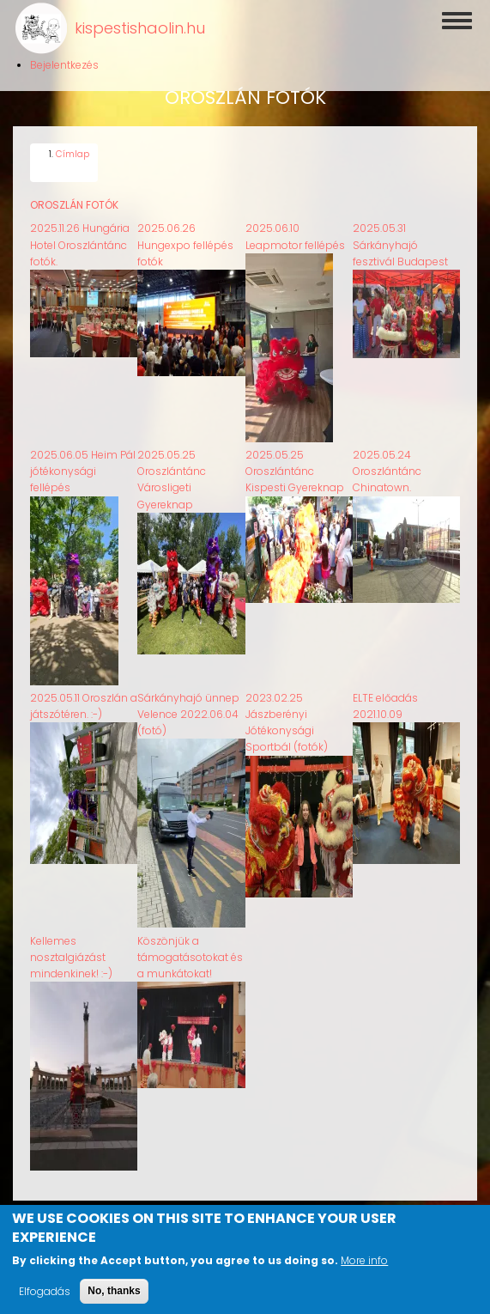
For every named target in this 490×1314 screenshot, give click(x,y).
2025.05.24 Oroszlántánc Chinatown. (387, 463)
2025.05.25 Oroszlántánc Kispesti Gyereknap (294, 463)
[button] (83, 345)
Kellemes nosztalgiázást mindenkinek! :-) (71, 948)
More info (364, 1266)
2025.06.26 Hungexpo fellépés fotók (185, 236)
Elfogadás (44, 1297)
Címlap (72, 146)
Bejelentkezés (64, 65)
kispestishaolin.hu (140, 28)
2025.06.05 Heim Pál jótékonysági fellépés (83, 463)
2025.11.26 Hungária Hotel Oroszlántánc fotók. (80, 236)
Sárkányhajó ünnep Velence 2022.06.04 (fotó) (188, 705)
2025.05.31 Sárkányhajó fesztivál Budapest (400, 236)
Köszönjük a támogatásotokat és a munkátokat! (190, 948)
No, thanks (114, 1297)
